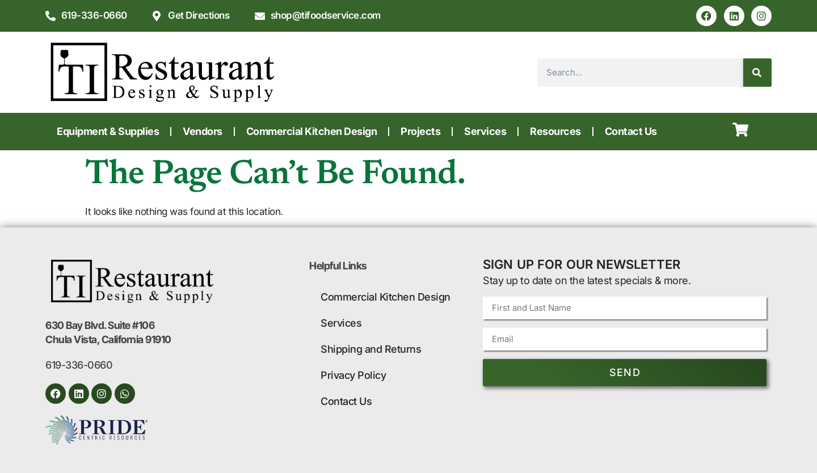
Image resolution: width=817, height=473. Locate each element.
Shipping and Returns (371, 349)
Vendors (202, 131)
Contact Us (631, 131)
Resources (555, 131)
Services (485, 131)
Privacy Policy (353, 375)
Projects (420, 131)
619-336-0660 (78, 365)
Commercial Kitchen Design (311, 131)
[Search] (757, 72)
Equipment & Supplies (108, 131)
